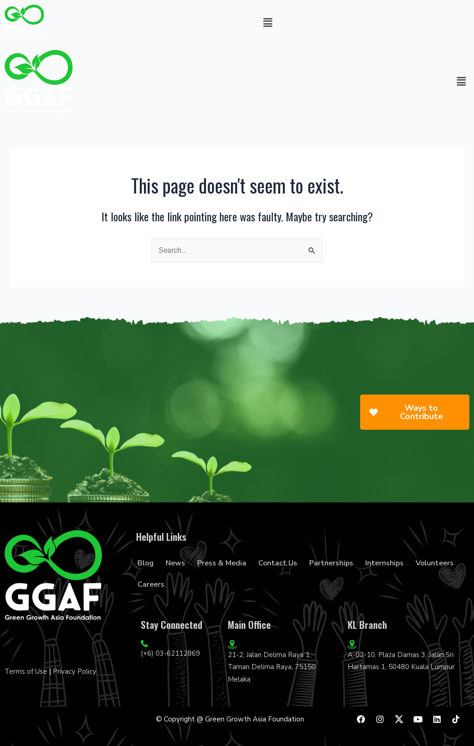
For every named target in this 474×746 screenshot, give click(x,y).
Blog (145, 563)
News (175, 563)
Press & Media (221, 563)
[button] (267, 22)
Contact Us (277, 563)
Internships (384, 563)
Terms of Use (26, 671)
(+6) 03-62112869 (170, 653)
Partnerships (331, 563)
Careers (150, 584)
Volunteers (435, 563)
